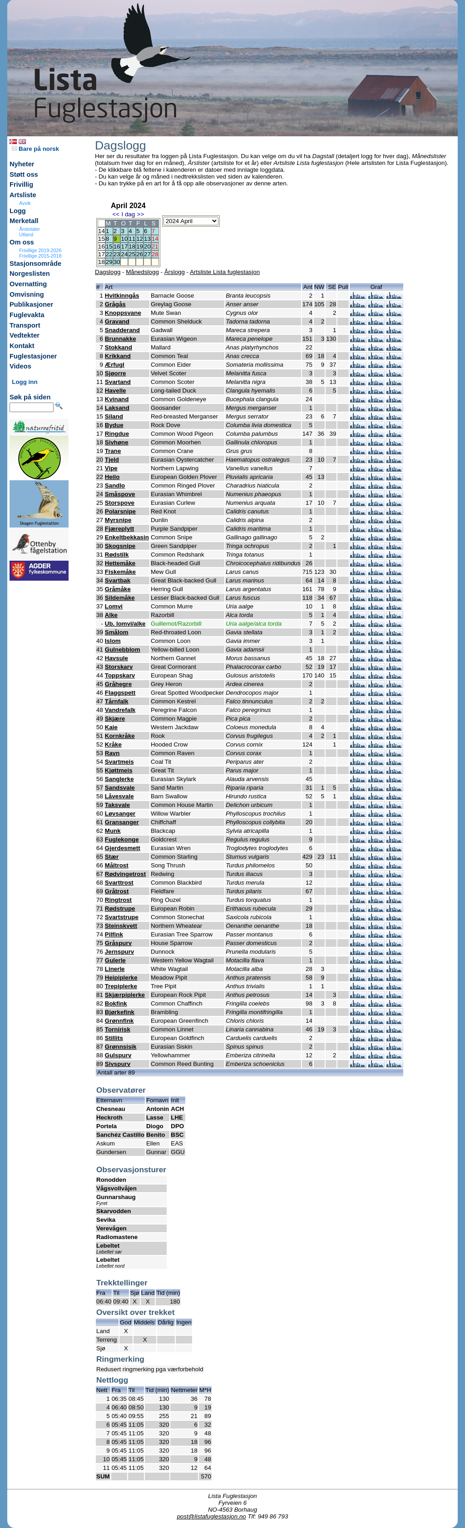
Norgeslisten (30, 273)
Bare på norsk (35, 148)
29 (109, 262)
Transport (25, 325)
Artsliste (23, 195)
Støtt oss (24, 174)
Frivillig (21, 184)
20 (147, 246)
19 (139, 246)
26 (139, 254)
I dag (128, 214)
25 (132, 254)
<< (115, 214)
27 (147, 254)
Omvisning (27, 294)
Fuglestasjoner (33, 356)
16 (117, 246)
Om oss (22, 242)
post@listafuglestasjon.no (211, 1516)
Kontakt (22, 345)
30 (117, 262)
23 (117, 254)
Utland (26, 234)
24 (124, 254)
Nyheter (22, 164)
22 (109, 254)
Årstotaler (29, 229)
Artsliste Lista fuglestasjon (225, 272)
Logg (18, 210)
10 (124, 238)
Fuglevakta (27, 315)
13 (147, 238)
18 (132, 246)
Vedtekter (25, 335)
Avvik (24, 203)
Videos (20, 366)
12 (139, 238)
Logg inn (24, 381)
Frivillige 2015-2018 (40, 256)
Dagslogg (107, 272)
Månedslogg (142, 272)
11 (132, 238)
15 (109, 246)
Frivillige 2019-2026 (40, 250)
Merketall (24, 220)
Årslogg (174, 272)
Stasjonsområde (35, 263)
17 (124, 246)
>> (140, 214)
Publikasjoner (31, 304)
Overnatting (28, 284)
